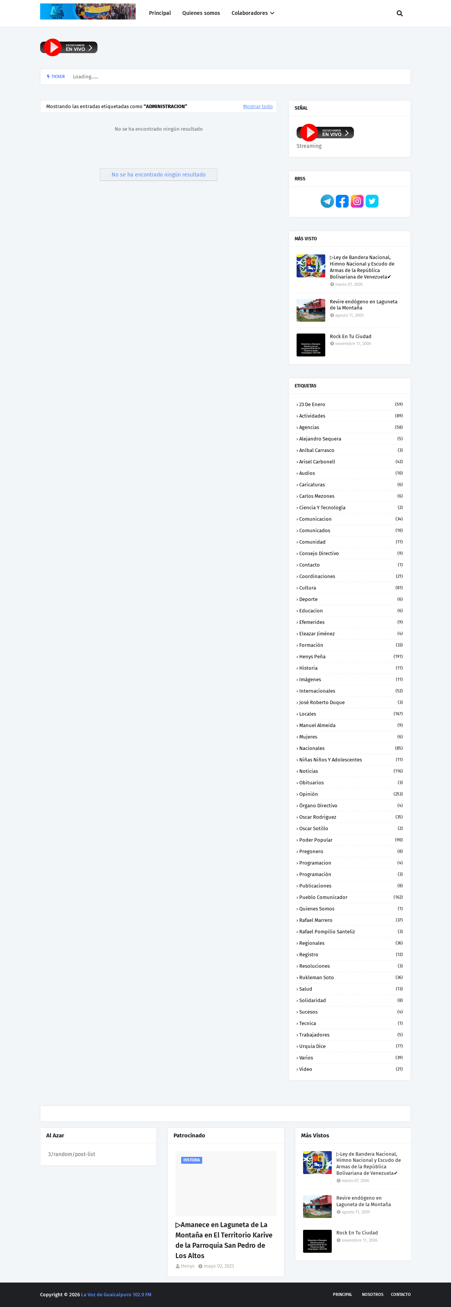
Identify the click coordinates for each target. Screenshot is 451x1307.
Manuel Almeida (351, 725)
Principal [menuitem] (160, 13)
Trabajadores (351, 1035)
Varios (351, 1058)
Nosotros (372, 1294)
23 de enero (351, 404)
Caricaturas (351, 484)
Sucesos (351, 1012)
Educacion (351, 611)
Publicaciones (351, 886)
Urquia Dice (351, 1046)
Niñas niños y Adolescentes (351, 760)
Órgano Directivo (351, 805)
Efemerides (351, 622)
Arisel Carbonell (351, 462)
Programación (351, 874)
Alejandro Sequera (351, 439)
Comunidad (351, 542)
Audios (351, 473)
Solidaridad (351, 1000)
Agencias (351, 427)
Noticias (351, 771)
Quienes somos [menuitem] (201, 13)
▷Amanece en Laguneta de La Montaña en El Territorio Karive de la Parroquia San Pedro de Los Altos (224, 1240)
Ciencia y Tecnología (351, 507)
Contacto (351, 565)
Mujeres (351, 737)
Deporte (351, 599)
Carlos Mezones (351, 496)
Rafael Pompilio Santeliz (351, 931)
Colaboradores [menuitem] (250, 13)
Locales (351, 714)
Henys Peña (351, 656)
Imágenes (351, 679)
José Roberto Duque (351, 702)
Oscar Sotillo (351, 828)
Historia (351, 668)
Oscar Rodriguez (351, 817)
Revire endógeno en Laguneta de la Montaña (363, 305)
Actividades (351, 416)
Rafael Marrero (351, 920)
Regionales (351, 943)
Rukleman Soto (351, 977)
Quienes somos (351, 909)
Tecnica (351, 1023)
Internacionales (351, 691)
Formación (351, 645)
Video (351, 1069)
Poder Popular (351, 840)
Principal (342, 1294)
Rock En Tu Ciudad (351, 336)
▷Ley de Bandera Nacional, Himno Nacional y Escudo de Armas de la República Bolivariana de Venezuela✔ (362, 267)
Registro (351, 954)
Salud (351, 989)
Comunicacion (351, 519)
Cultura (351, 588)
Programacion (351, 863)
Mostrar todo (258, 106)
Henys (188, 1266)
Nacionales (351, 748)
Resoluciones (351, 966)
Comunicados (351, 530)
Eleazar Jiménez (351, 633)
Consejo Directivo (351, 553)
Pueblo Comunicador (351, 897)
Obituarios (351, 782)
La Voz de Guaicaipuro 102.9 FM (116, 1294)
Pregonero (351, 851)
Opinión (351, 794)
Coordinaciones (351, 576)
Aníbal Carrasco (351, 450)
